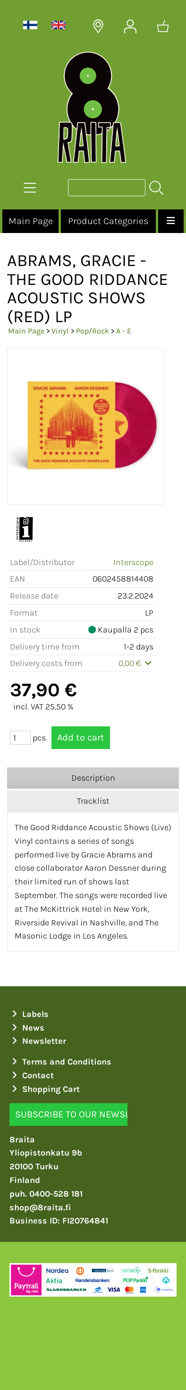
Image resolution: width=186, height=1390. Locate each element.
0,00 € (136, 663)
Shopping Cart (44, 1089)
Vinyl (60, 330)
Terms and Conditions (60, 1062)
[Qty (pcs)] (20, 738)
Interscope (133, 562)
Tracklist (93, 801)
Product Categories (108, 221)
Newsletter (38, 1041)
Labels (29, 1014)
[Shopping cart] (163, 26)
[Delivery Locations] (98, 26)
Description (93, 778)
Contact (31, 1075)
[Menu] (171, 221)
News (27, 1028)
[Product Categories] (30, 188)
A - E (123, 330)
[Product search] (106, 187)
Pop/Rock (92, 330)
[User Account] (130, 26)
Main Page (30, 221)
